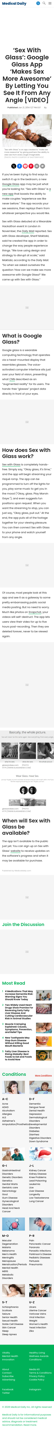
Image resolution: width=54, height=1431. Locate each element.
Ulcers (32, 1307)
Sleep (5, 1331)
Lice (31, 1187)
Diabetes (34, 1131)
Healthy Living (37, 1352)
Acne (5, 1103)
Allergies (7, 1114)
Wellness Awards (39, 1356)
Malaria (6, 1247)
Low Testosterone (39, 1197)
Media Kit (34, 1369)
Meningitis (8, 1257)
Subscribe (8, 1376)
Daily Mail (28, 231)
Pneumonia (35, 1264)
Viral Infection (37, 1317)
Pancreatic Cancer (40, 1244)
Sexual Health (10, 1320)
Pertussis (34, 1261)
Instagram (35, 1389)
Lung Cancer (36, 1201)
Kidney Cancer (37, 1170)
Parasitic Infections (40, 1250)
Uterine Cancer (38, 1310)
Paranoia (34, 1247)
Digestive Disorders (40, 1138)
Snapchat (35, 612)
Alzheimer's (8, 1121)
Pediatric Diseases (39, 1257)
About (5, 1369)
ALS (4, 1117)
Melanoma (8, 1250)
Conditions (14, 1074)
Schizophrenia (10, 1307)
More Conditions (43, 1076)
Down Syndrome (38, 1141)
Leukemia (34, 1184)
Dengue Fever (37, 1107)
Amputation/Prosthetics (16, 1124)
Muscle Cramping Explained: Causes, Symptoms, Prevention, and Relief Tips (18, 1028)
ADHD (5, 1107)
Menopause (9, 1261)
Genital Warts (10, 1184)
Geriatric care (10, 1187)
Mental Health (10, 1267)
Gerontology (9, 1191)
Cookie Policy (36, 1379)
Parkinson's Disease (40, 1254)
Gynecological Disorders (10, 1203)
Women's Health (38, 1324)
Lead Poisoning (38, 1180)
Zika (31, 1331)
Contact (7, 1372)
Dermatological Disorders (38, 1119)
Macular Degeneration (10, 1242)
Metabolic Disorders (8, 1276)
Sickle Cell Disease (12, 1324)
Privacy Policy (37, 1376)
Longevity (34, 1194)
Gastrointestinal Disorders (11, 1172)
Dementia (34, 1103)
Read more (29, 1425)
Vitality (6, 1352)
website (16, 851)
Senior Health (9, 1317)
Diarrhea (34, 1134)
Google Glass (10, 184)
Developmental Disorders (38, 1126)
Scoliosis (7, 1310)
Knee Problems (37, 1177)
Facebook (7, 1389)
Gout (5, 1194)
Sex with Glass (11, 464)
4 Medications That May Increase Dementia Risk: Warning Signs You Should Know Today (19, 995)
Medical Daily (14, 3)
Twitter (6, 1393)
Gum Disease (9, 1197)
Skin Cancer (9, 1327)
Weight (33, 1320)
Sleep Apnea (9, 1334)
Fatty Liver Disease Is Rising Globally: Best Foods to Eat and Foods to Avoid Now (18, 1055)
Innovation (8, 1359)
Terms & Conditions (40, 1372)
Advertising (8, 1379)
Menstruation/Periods (14, 1264)
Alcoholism (8, 1110)
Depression (35, 1114)
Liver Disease (36, 1191)
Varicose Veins (37, 1314)
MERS (5, 1271)
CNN (12, 379)
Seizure (6, 1314)
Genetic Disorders (12, 1177)
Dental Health (37, 1110)
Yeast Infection (37, 1327)
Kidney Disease (38, 1174)
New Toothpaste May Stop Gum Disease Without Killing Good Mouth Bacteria (17, 1041)
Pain (31, 1240)
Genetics (7, 1180)
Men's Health (9, 1254)
